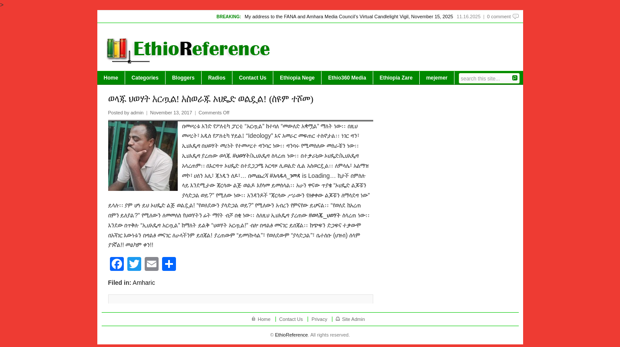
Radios (216, 78)
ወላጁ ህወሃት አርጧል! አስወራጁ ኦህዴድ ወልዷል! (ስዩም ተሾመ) (211, 98)
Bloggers (183, 78)
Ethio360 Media (347, 78)
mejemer (437, 78)
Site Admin (353, 319)
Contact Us (252, 78)
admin (136, 112)
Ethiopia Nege (297, 78)
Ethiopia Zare (396, 78)
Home (111, 78)
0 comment (499, 16)
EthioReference (291, 334)
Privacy (319, 319)
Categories (145, 78)
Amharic (144, 282)
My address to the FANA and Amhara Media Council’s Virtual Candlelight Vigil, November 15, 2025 (349, 16)
